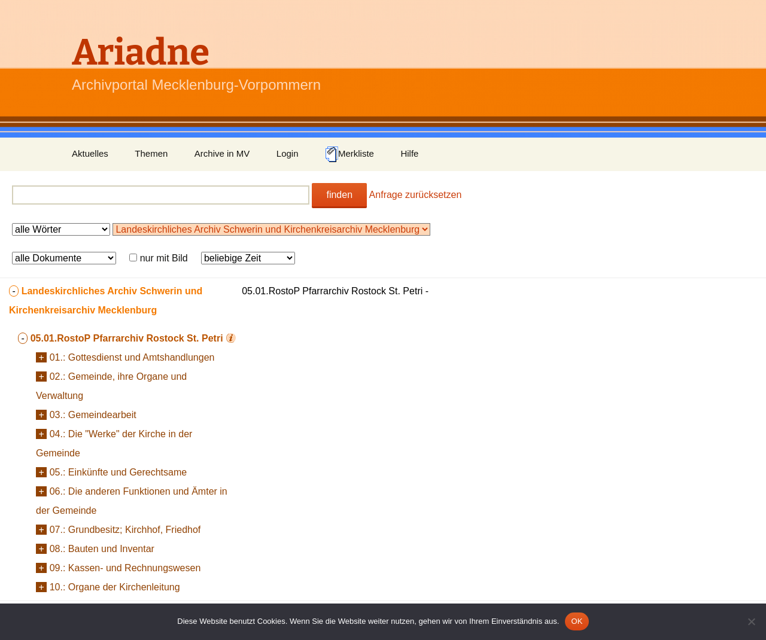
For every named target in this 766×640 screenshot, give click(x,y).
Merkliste (349, 154)
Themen (151, 153)
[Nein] (751, 621)
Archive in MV (222, 153)
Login (287, 153)
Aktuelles (90, 153)
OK (576, 621)
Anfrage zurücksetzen (415, 195)
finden (339, 195)
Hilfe (409, 153)
